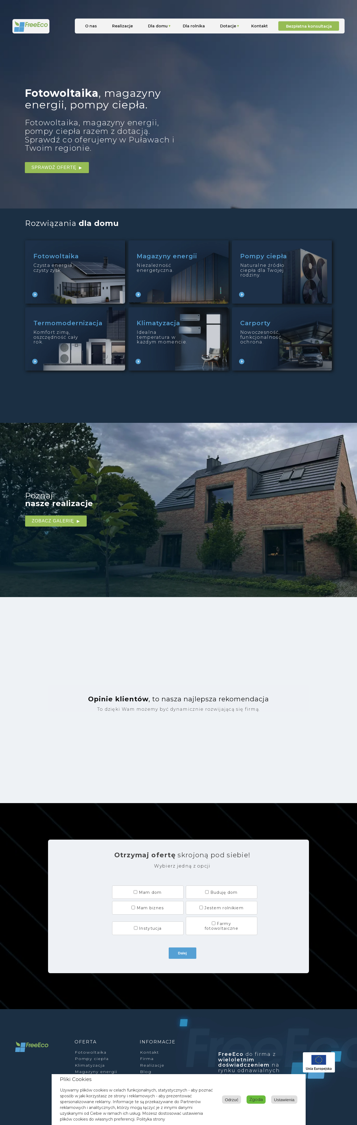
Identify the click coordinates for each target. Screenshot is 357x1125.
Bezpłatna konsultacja (309, 26)
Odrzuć (287, 1099)
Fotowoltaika (91, 1052)
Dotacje (228, 26)
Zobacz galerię (53, 521)
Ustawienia (258, 1099)
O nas (91, 26)
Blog (146, 1071)
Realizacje (122, 26)
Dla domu (158, 26)
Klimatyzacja (90, 1065)
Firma (147, 1058)
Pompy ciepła (92, 1058)
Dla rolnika (194, 26)
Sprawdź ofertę (53, 167)
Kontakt (259, 26)
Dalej (182, 953)
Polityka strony (150, 1119)
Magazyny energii (96, 1071)
